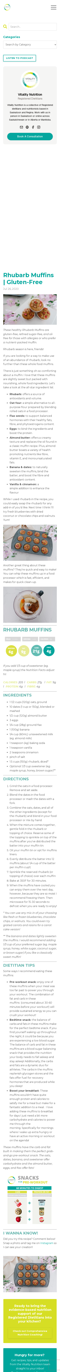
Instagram (46, 1139)
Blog (15, 1357)
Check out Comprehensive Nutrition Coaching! (30, 1229)
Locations (42, 1357)
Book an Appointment (36, 1353)
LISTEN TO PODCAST (19, 58)
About (14, 1353)
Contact (27, 1357)
